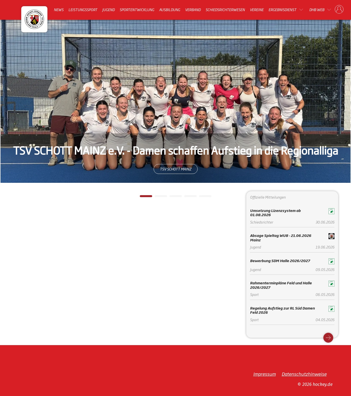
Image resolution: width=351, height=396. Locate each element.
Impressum (264, 374)
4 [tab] (186, 197)
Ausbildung (169, 9)
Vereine (257, 9)
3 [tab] (171, 197)
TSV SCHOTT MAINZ (175, 168)
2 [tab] (157, 197)
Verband (193, 9)
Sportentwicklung (137, 9)
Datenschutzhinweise (304, 374)
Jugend (108, 9)
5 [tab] (201, 197)
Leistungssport (82, 9)
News (58, 9)
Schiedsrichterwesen (225, 9)
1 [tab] (142, 197)
